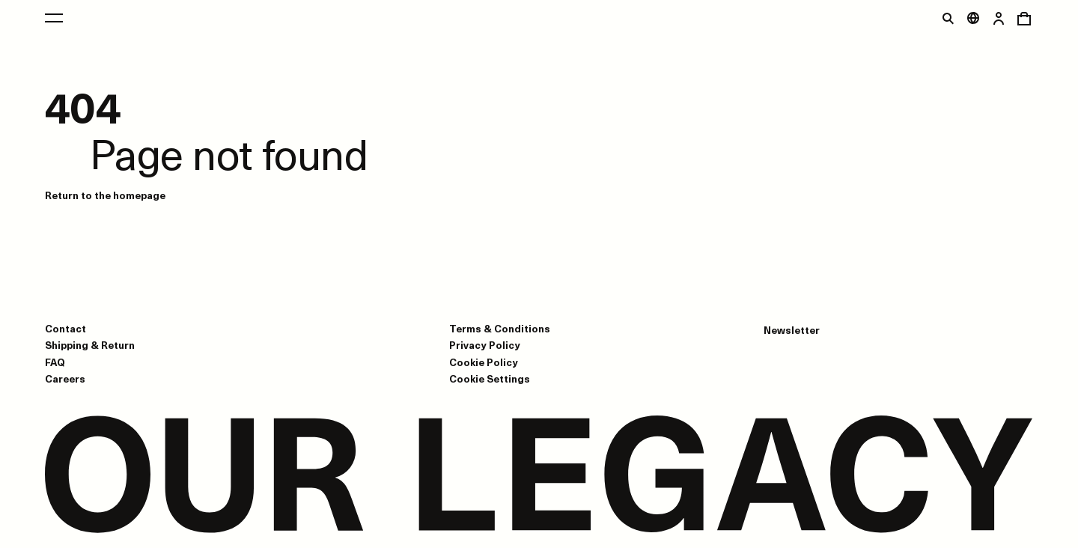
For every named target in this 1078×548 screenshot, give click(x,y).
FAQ (55, 362)
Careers (65, 378)
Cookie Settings (489, 379)
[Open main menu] (54, 18)
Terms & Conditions (499, 328)
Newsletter (792, 330)
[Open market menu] (973, 18)
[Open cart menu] (1024, 18)
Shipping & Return (90, 345)
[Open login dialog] (998, 18)
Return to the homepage (105, 195)
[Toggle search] (947, 18)
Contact (65, 328)
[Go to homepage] (539, 475)
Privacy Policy (484, 345)
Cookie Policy (483, 362)
